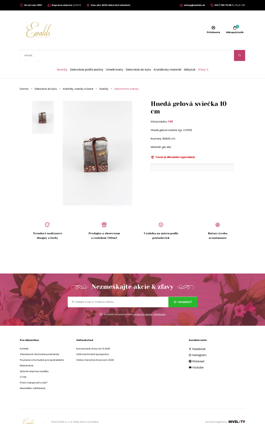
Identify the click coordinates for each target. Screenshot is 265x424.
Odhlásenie (159, 303)
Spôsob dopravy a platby (34, 360)
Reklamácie (26, 354)
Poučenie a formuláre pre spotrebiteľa (42, 349)
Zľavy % (203, 58)
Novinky (62, 58)
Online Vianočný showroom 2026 (95, 349)
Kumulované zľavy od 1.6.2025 (93, 337)
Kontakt (24, 337)
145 (170, 110)
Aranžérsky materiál (167, 58)
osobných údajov (142, 303)
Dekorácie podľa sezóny (86, 58)
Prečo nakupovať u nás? (34, 371)
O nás (23, 366)
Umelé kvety (114, 58)
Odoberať (183, 291)
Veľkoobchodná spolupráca (92, 343)
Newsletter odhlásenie (32, 377)
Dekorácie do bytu (138, 58)
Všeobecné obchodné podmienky (39, 343)
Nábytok (190, 58)
